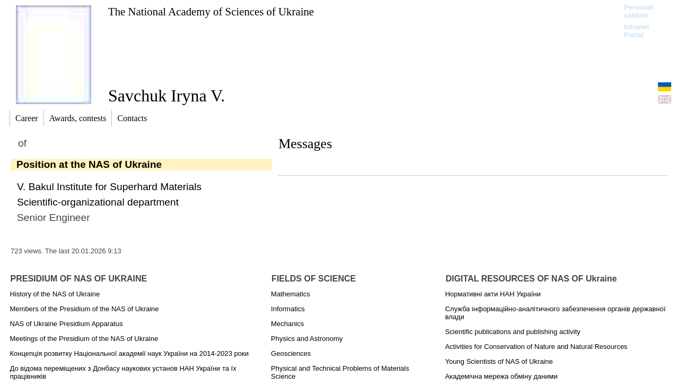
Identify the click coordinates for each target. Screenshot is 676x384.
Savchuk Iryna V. (166, 95)
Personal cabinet (638, 11)
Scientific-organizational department (98, 202)
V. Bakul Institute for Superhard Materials (109, 186)
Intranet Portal (636, 31)
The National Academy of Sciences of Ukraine (211, 11)
